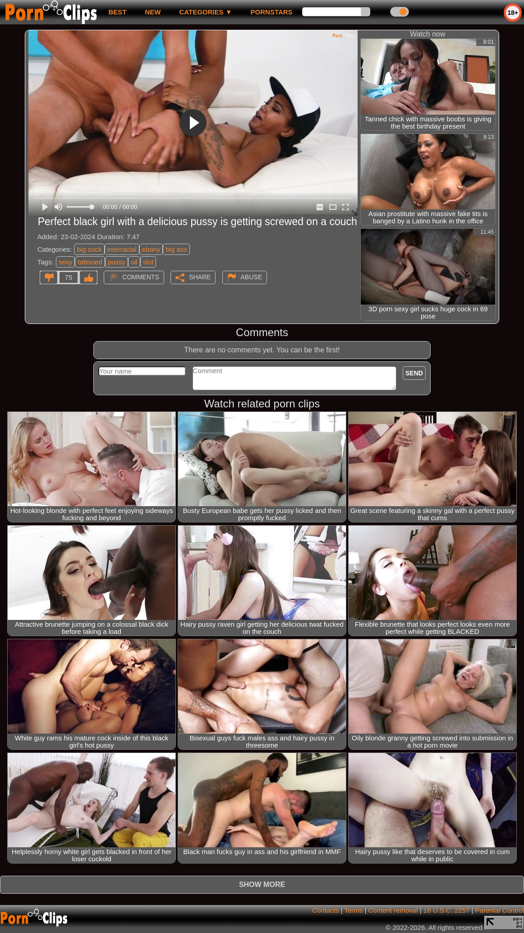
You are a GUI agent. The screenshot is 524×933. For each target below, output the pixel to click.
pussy (116, 262)
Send (414, 373)
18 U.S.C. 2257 (446, 910)
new (153, 12)
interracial (122, 249)
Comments (140, 277)
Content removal (393, 910)
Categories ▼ (205, 12)
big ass (176, 249)
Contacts (325, 910)
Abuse (251, 277)
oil (134, 262)
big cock (89, 249)
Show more (262, 884)
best (117, 12)
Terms (353, 910)
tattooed (90, 262)
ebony (151, 249)
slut (148, 262)
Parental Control (499, 910)
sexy (66, 262)
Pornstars (272, 12)
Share (200, 277)
